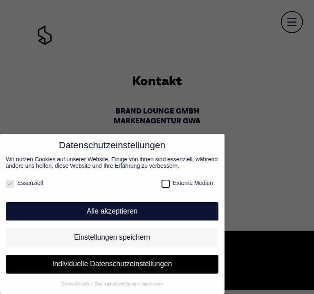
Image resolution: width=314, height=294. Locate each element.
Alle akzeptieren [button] (109, 211)
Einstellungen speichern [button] (109, 237)
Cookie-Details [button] (72, 283)
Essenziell (21, 183)
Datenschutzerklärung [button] (112, 283)
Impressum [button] (148, 283)
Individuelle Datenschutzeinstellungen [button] (108, 264)
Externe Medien (184, 183)
